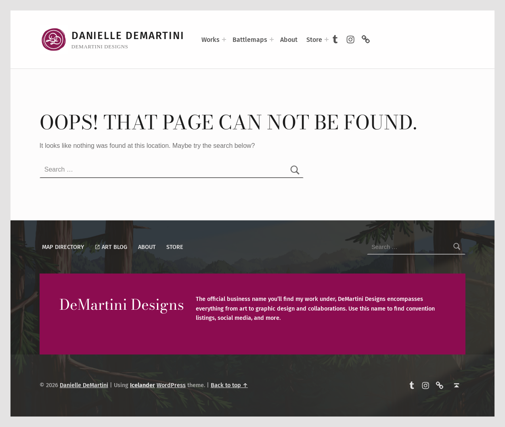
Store (314, 40)
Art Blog (110, 247)
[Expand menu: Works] (224, 39)
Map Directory (63, 247)
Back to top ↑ (229, 385)
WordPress (171, 385)
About (289, 40)
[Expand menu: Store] (327, 39)
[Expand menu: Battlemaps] (272, 39)
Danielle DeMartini (127, 35)
